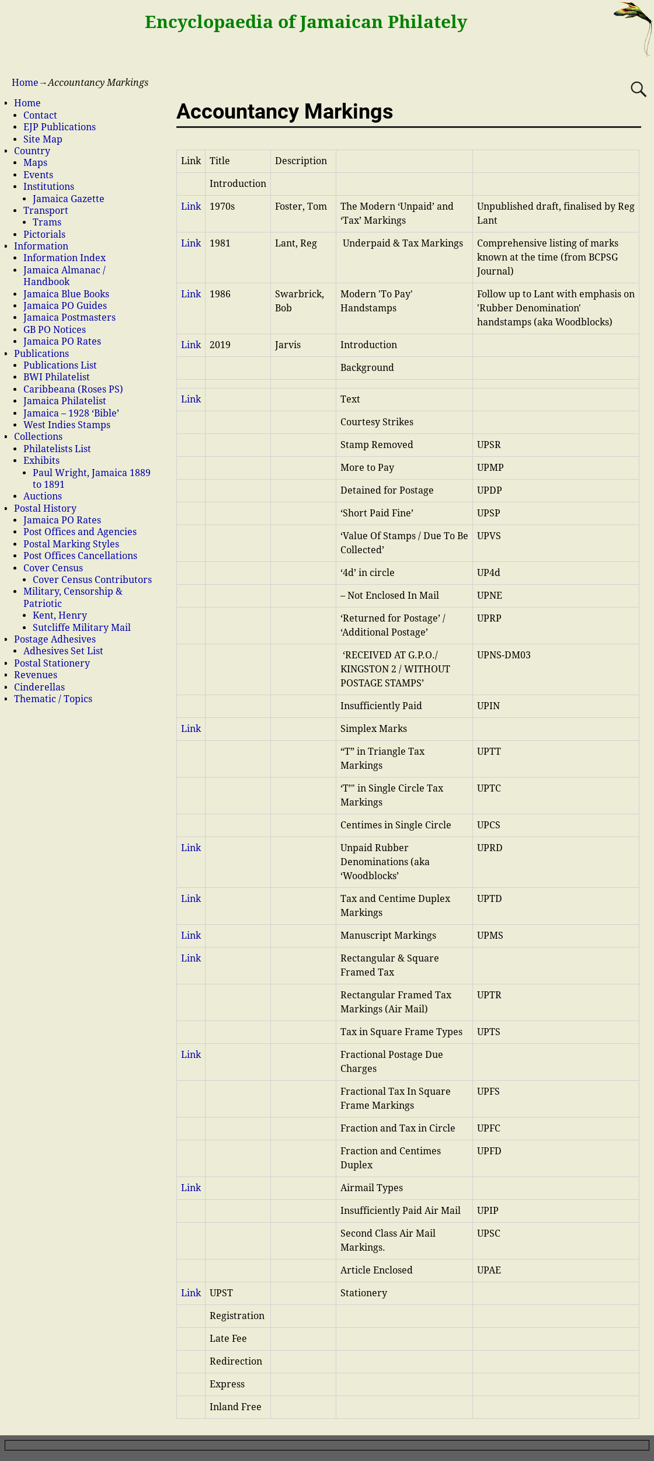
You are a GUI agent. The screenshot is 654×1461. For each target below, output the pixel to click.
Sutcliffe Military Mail (82, 627)
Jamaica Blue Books (66, 294)
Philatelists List (57, 448)
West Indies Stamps (66, 425)
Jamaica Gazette (69, 198)
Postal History (45, 508)
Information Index (64, 257)
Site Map (42, 139)
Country (32, 151)
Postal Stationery (52, 663)
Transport (45, 210)
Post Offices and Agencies (80, 531)
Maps (35, 162)
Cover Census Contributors (92, 579)
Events (38, 175)
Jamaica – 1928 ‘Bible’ (71, 413)
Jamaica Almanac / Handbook (64, 276)
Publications (41, 353)
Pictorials (44, 234)
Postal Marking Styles (71, 544)
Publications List (60, 365)
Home (25, 82)
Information (41, 246)
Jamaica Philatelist (64, 401)
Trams (47, 222)
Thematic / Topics (53, 699)
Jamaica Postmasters (69, 317)
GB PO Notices (54, 329)
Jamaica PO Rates (62, 341)
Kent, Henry (60, 615)
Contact (40, 115)
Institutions (48, 186)
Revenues (35, 675)
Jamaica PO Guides (65, 305)
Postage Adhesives (55, 639)
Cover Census (53, 568)
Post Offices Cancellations (80, 555)
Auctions (42, 496)
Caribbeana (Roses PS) (73, 389)
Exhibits (41, 460)
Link (191, 206)
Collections (38, 436)
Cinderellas (39, 687)
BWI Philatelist (56, 377)
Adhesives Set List (63, 651)
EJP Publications (59, 127)
